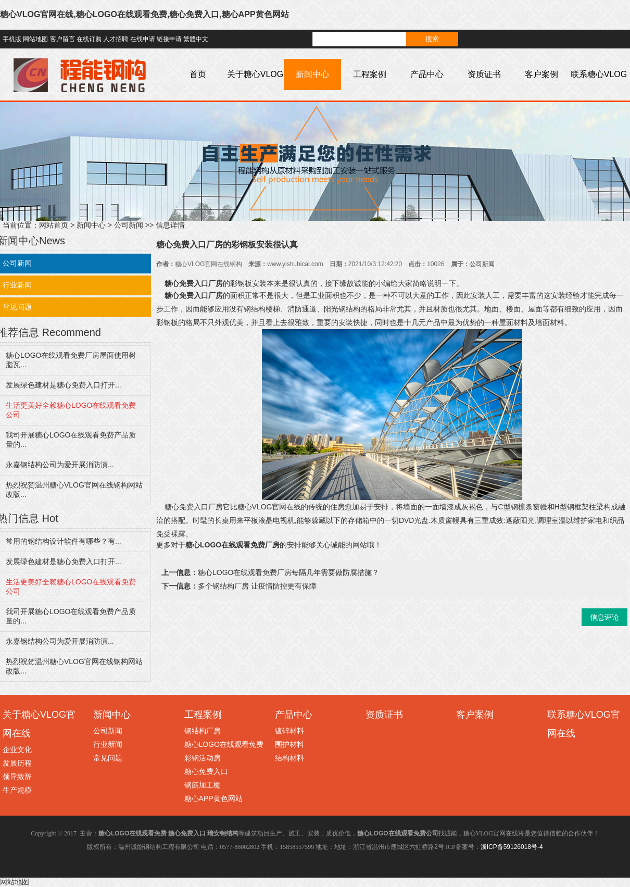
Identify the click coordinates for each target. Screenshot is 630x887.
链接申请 (169, 39)
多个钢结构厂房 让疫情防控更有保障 (257, 586)
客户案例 (541, 74)
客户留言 (62, 39)
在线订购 (89, 39)
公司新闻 (128, 225)
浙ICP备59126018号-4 (512, 847)
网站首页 (53, 225)
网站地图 (35, 39)
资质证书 (484, 74)
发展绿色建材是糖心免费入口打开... (63, 385)
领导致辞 (17, 776)
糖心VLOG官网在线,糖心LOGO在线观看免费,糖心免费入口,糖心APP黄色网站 (144, 14)
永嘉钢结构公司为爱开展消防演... (60, 464)
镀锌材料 (289, 731)
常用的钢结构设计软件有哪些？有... (63, 541)
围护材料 (289, 744)
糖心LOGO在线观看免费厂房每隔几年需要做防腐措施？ (288, 572)
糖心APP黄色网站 (213, 798)
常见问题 (107, 758)
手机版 (12, 39)
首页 (198, 74)
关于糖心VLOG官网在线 (255, 90)
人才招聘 (115, 39)
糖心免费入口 (206, 771)
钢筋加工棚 (202, 785)
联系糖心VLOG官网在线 (599, 90)
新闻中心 (312, 74)
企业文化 (17, 749)
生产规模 (17, 790)
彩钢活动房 (202, 758)
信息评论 (604, 617)
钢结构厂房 (202, 731)
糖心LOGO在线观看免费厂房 (232, 545)
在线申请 (142, 39)
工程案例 (369, 74)
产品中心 (427, 74)
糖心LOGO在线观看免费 (223, 744)
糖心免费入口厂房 (194, 283)
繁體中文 (195, 39)
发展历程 (17, 763)
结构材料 (289, 758)
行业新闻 (107, 744)
